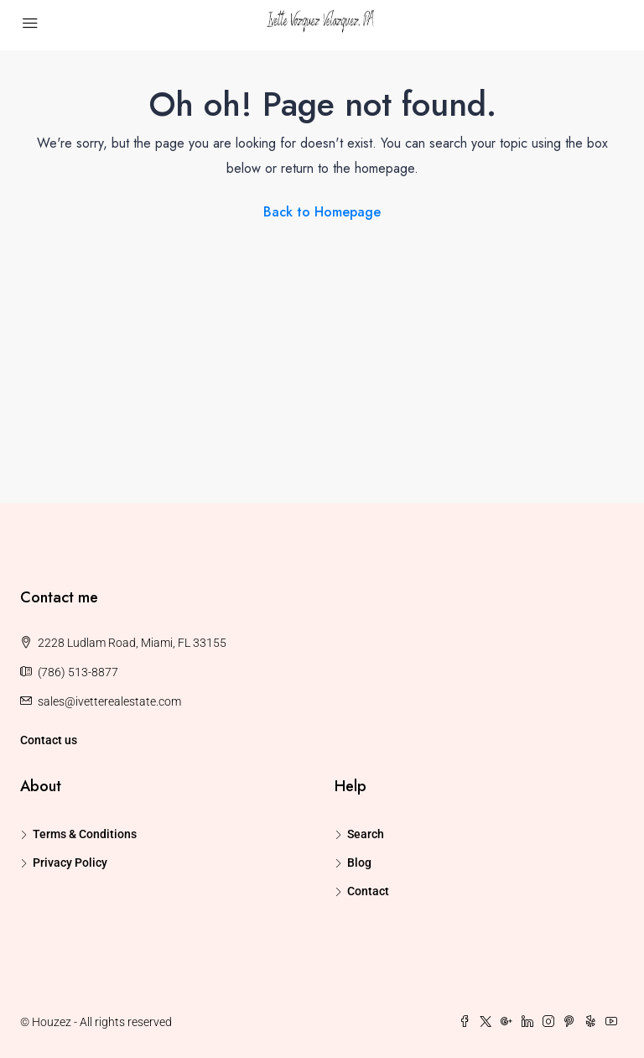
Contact (368, 891)
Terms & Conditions (85, 834)
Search (365, 834)
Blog (359, 862)
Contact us (48, 740)
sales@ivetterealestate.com (109, 701)
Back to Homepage (322, 212)
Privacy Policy (70, 862)
